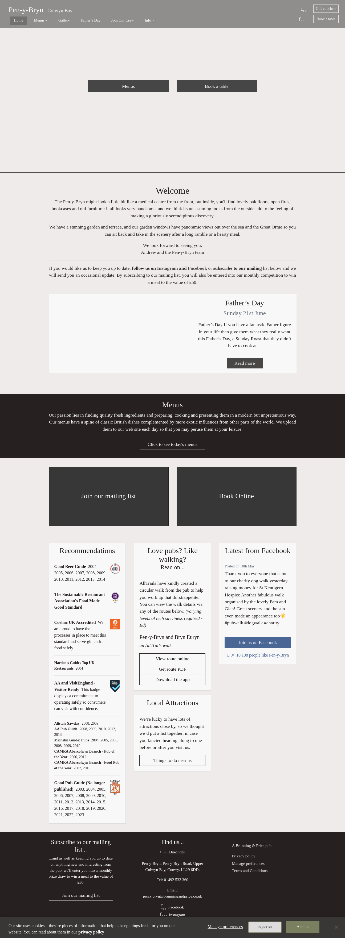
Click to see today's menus (172, 449)
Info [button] (124, 20)
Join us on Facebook (257, 647)
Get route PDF (172, 674)
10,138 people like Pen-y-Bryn (258, 660)
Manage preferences (248, 868)
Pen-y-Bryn (26, 10)
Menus (128, 86)
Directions (172, 857)
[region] (172, 927)
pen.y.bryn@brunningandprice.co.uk (172, 901)
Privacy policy (243, 860)
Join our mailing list (81, 900)
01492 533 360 (176, 885)
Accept (303, 927)
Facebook (197, 270)
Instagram (167, 270)
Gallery (52, 20)
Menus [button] (31, 20)
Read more (244, 366)
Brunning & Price (250, 850)
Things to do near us (172, 766)
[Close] (336, 927)
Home (14, 20)
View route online (172, 664)
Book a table (325, 19)
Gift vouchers (326, 9)
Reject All (264, 928)
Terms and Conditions (249, 875)
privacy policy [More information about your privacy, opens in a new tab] (91, 932)
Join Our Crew (102, 20)
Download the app (172, 685)
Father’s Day (74, 20)
